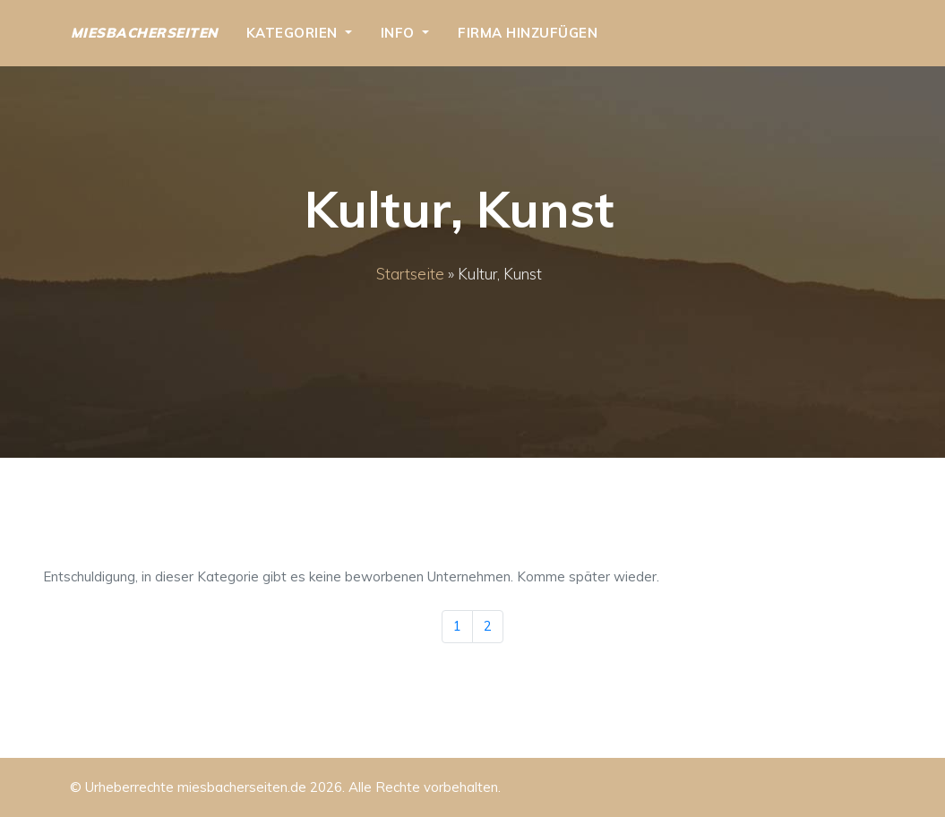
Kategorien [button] (294, 32)
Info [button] (400, 32)
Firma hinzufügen (527, 32)
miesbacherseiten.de (241, 787)
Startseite (410, 273)
